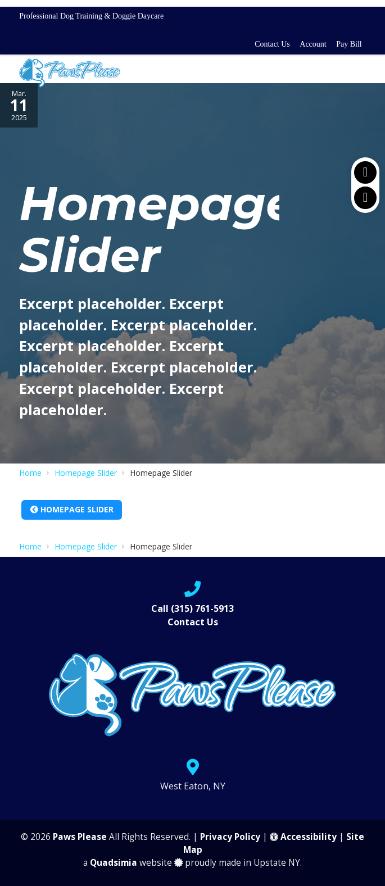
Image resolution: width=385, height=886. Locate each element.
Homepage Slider (72, 509)
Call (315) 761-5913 (192, 608)
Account (313, 44)
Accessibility (303, 837)
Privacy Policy (230, 837)
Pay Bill (349, 44)
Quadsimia (113, 863)
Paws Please (80, 837)
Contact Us (272, 44)
